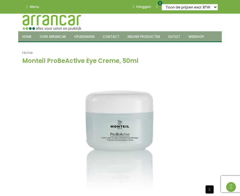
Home (27, 52)
